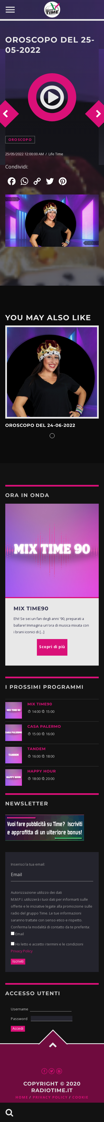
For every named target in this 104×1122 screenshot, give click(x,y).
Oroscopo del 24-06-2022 (40, 425)
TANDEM (36, 749)
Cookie (80, 1097)
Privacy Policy (21, 950)
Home (22, 1097)
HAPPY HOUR (41, 771)
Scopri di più (52, 372)
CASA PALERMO (44, 726)
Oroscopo (20, 139)
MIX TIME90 (39, 704)
